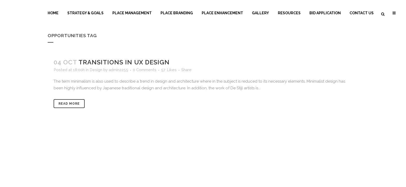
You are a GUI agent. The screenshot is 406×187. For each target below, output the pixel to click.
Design (96, 70)
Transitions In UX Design (124, 62)
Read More (69, 103)
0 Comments (144, 70)
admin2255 (118, 70)
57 (169, 70)
